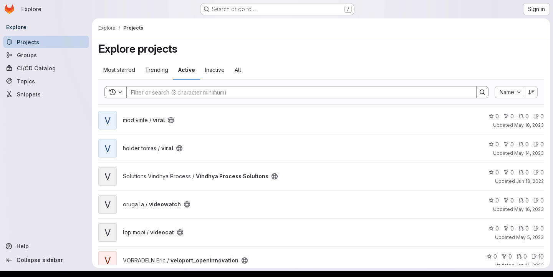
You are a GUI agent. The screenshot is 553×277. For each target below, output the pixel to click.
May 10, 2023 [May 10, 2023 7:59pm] (529, 125)
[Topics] (46, 81)
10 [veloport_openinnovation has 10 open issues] (537, 256)
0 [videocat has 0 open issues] (538, 228)
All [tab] (238, 69)
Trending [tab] (156, 69)
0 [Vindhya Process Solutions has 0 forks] (508, 172)
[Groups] (46, 55)
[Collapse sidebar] (46, 260)
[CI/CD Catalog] (46, 68)
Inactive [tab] (215, 69)
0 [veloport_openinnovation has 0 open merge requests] (522, 256)
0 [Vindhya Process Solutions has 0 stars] (493, 172)
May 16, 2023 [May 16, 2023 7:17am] (529, 209)
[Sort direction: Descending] (531, 92)
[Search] (297, 92)
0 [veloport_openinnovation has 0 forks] (507, 256)
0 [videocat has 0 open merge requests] (523, 228)
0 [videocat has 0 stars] (493, 228)
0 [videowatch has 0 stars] (493, 200)
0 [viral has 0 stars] (493, 116)
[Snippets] (46, 94)
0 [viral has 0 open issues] (538, 116)
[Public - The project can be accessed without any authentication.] (171, 120)
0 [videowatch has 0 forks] (508, 200)
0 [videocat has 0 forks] (508, 228)
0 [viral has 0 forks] (508, 116)
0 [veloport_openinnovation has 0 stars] (492, 256)
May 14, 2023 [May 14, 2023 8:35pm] (529, 153)
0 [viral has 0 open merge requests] (523, 116)
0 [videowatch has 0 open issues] (538, 200)
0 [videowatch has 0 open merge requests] (523, 200)
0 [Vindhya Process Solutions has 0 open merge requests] (523, 172)
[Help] (46, 246)
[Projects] (46, 42)
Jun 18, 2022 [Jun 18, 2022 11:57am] (530, 181)
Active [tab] (186, 69)
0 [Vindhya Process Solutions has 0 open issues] (538, 172)
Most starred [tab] (119, 69)
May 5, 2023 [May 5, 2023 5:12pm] (530, 237)
